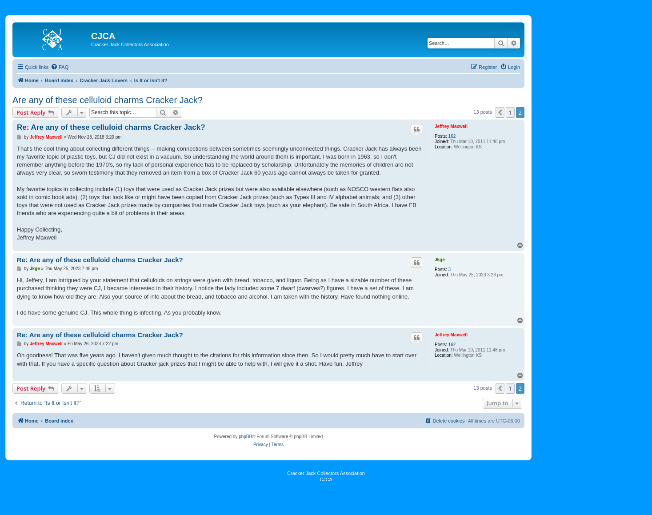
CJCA (326, 479)
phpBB (245, 436)
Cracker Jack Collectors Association (326, 473)
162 (452, 136)
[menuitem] (59, 67)
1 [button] (510, 112)
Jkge (440, 259)
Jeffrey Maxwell (451, 126)
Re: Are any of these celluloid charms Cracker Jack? (111, 127)
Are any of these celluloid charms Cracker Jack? (107, 100)
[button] (500, 112)
